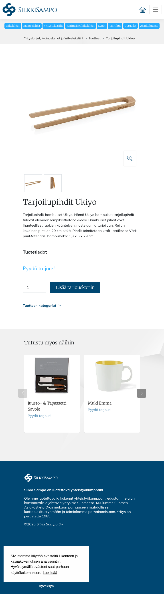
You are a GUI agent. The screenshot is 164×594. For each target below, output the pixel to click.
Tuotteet (95, 38)
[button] (81, 305)
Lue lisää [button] (50, 573)
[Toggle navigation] (155, 9)
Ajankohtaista (149, 25)
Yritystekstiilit (53, 25)
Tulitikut (115, 25)
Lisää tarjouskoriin (75, 287)
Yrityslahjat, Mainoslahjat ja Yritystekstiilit (53, 38)
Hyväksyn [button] (46, 586)
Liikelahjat (13, 25)
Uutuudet (130, 25)
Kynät (101, 25)
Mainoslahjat (31, 25)
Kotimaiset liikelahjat (81, 25)
